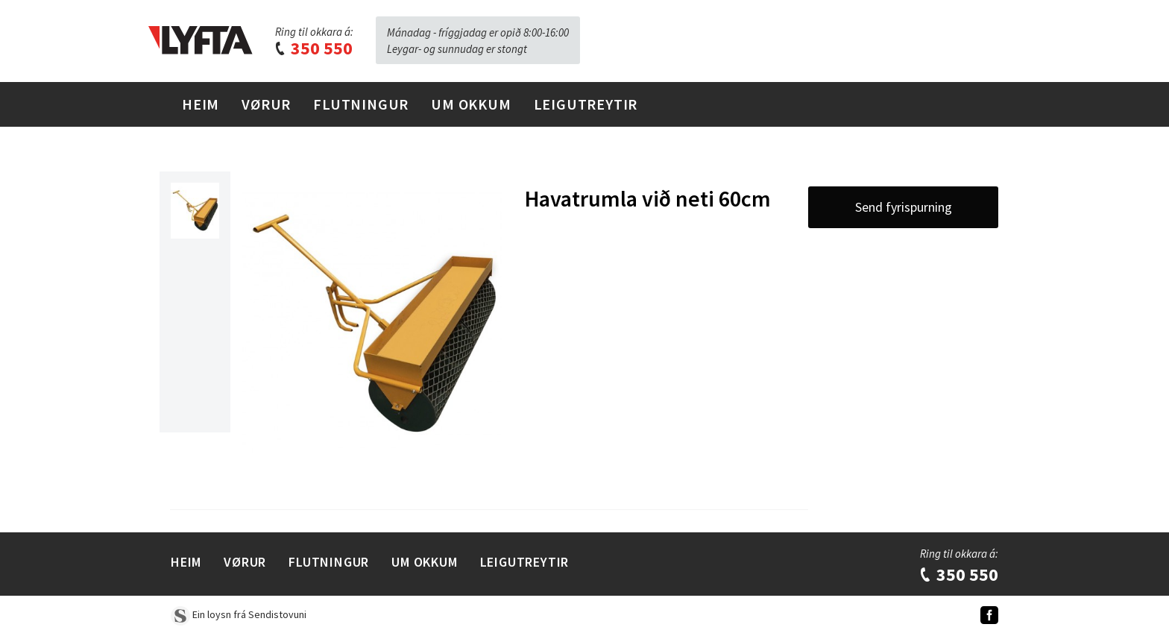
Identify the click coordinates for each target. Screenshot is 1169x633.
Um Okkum (471, 104)
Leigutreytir (586, 104)
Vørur (266, 104)
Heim (200, 104)
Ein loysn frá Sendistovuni (238, 614)
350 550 (313, 48)
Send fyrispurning (903, 206)
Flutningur (361, 104)
